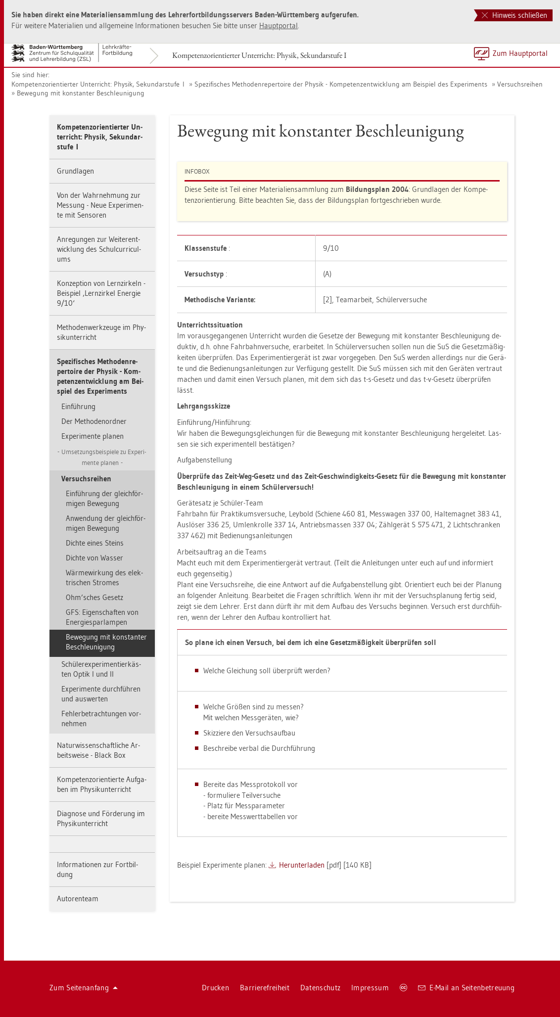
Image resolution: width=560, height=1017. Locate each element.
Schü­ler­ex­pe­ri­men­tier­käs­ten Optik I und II (101, 669)
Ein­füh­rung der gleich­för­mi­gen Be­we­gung (104, 498)
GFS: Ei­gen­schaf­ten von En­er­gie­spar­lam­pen (102, 617)
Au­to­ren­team (77, 898)
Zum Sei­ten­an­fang (83, 987)
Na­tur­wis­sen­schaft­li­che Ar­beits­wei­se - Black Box (98, 750)
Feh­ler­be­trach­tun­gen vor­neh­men (101, 718)
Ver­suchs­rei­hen (520, 84)
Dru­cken (215, 987)
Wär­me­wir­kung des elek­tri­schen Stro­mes (104, 577)
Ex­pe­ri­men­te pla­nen (92, 436)
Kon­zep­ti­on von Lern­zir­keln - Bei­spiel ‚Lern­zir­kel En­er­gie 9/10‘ (101, 293)
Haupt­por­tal (278, 25)
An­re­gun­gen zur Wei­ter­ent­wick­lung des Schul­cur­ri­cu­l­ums (99, 249)
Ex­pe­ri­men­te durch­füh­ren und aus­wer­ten (100, 693)
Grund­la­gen (75, 171)
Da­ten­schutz (320, 987)
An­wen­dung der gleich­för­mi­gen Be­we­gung (105, 523)
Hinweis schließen (514, 15)
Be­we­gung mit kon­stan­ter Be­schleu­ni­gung (80, 93)
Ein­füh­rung (78, 406)
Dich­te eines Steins (95, 543)
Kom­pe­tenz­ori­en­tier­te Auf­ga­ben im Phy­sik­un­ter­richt (101, 784)
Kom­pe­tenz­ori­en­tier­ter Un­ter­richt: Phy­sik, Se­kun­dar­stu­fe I (259, 55)
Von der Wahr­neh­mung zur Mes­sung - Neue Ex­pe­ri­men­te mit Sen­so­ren (100, 205)
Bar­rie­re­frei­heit (264, 987)
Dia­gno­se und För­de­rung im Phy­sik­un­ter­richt (101, 818)
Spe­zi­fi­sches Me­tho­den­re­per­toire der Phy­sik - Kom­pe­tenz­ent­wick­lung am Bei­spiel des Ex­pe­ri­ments (340, 84)
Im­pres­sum (370, 987)
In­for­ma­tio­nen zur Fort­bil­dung (97, 869)
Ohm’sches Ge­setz (94, 597)
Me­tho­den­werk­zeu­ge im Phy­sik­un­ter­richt (101, 332)
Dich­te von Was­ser (94, 557)
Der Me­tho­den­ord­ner (94, 421)
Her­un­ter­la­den (302, 865)
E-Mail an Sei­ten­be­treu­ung (466, 987)
